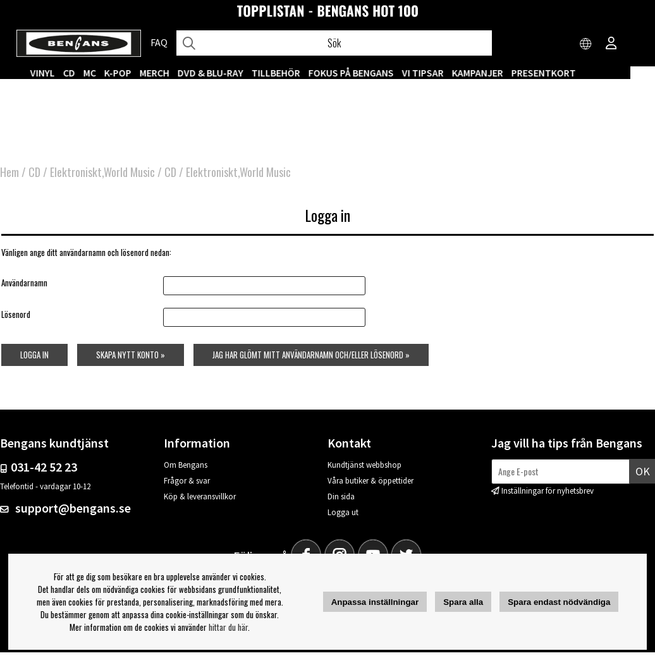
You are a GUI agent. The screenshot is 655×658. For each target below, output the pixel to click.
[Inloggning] (611, 44)
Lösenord (14, 320)
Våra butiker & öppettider (370, 486)
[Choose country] (586, 44)
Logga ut (343, 518)
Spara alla (463, 602)
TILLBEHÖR (300, 72)
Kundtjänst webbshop (364, 470)
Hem (9, 177)
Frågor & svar (187, 486)
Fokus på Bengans (376, 72)
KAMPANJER (502, 72)
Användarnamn (23, 287)
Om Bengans (185, 470)
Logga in (33, 360)
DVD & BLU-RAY (235, 72)
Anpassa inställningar (375, 602)
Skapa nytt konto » (130, 360)
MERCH (179, 72)
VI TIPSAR (447, 72)
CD (94, 72)
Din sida (341, 502)
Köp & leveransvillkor (200, 502)
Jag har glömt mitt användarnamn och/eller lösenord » (311, 360)
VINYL (67, 72)
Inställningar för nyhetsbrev (547, 496)
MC (114, 72)
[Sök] (333, 43)
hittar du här (228, 627)
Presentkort (568, 72)
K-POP (142, 72)
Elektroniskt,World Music (102, 177)
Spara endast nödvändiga (559, 602)
